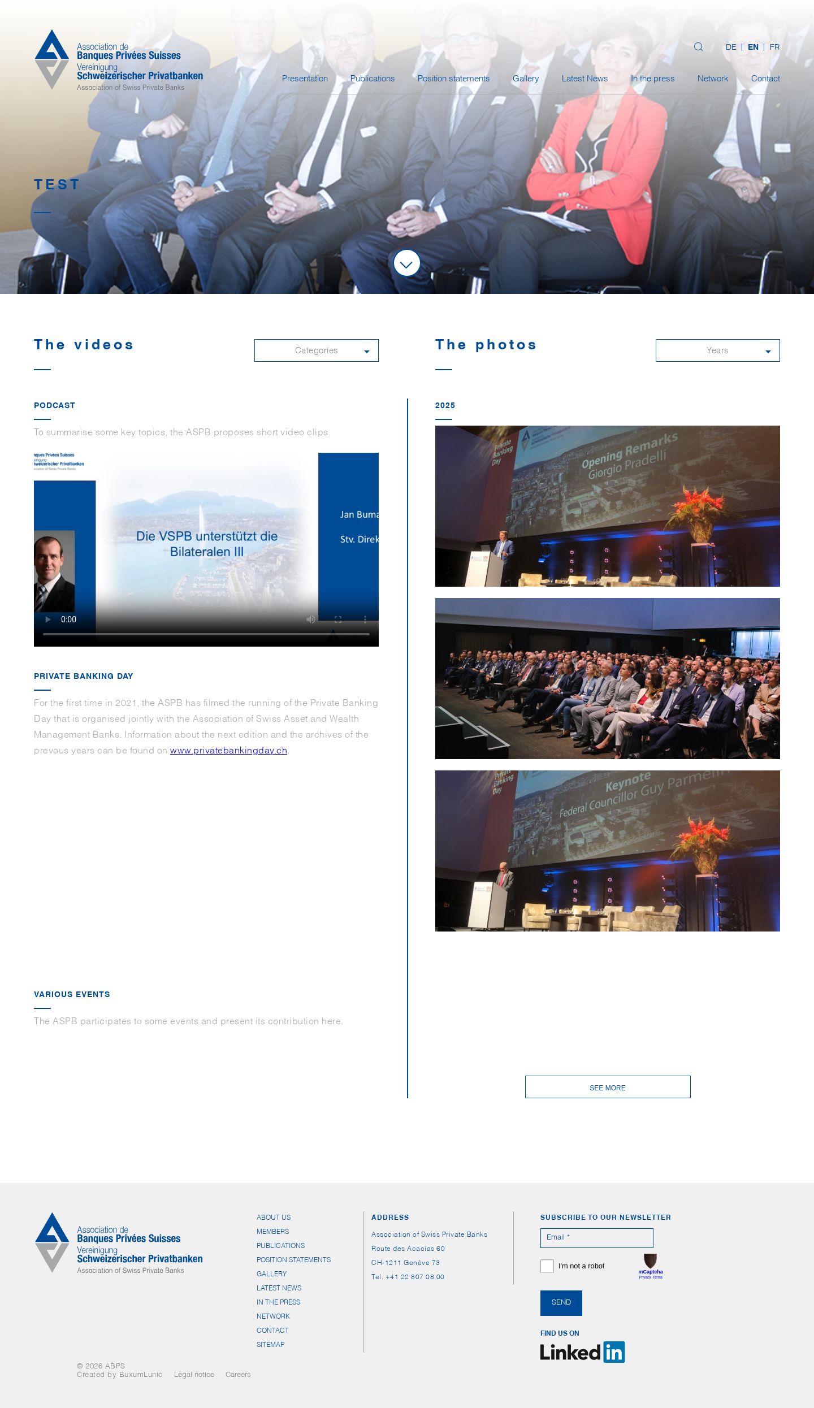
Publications (372, 79)
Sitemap (270, 1345)
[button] (316, 350)
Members (273, 1232)
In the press (653, 79)
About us (274, 1218)
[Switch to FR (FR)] (772, 48)
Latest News (585, 79)
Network (713, 79)
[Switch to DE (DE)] (731, 48)
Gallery (526, 79)
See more (607, 1088)
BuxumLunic (141, 1375)
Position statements (454, 79)
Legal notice (194, 1375)
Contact (765, 79)
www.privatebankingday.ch (228, 751)
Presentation (305, 79)
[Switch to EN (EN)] (753, 48)
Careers (238, 1375)
